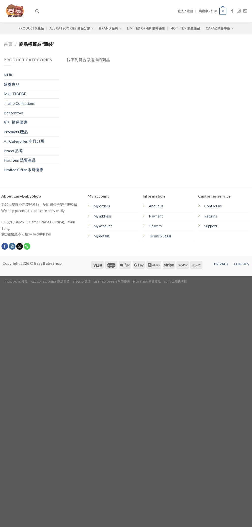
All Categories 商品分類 (71, 28)
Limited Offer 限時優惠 (146, 28)
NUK (8, 74)
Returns (210, 216)
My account (103, 226)
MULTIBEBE (15, 93)
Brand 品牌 (110, 28)
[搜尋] (37, 11)
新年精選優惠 (15, 122)
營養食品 (11, 84)
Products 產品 (31, 28)
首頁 (8, 44)
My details (102, 236)
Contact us (213, 206)
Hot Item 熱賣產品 (185, 28)
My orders (102, 206)
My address (103, 216)
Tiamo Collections (19, 103)
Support (210, 226)
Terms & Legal (160, 236)
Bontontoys (14, 112)
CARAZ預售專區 (220, 28)
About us (156, 206)
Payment (156, 216)
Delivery (155, 226)
